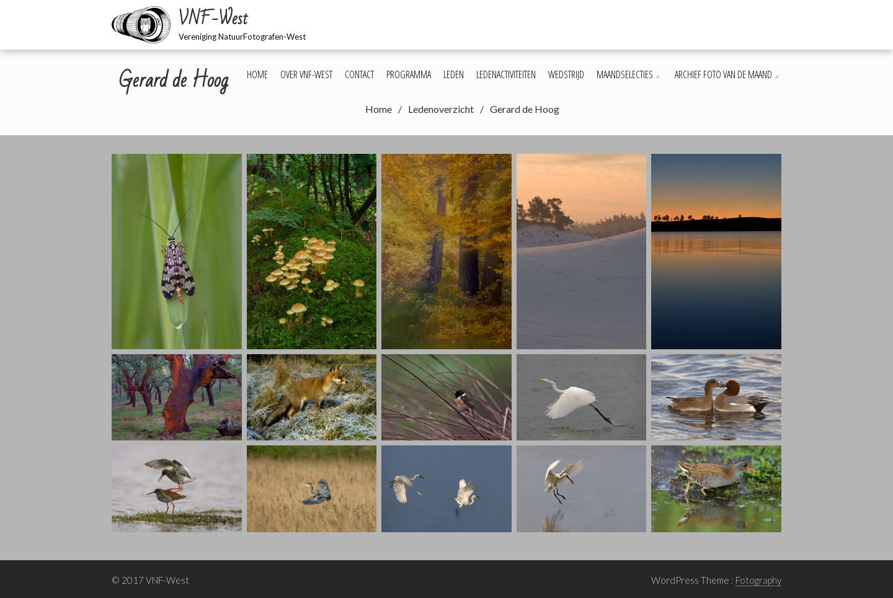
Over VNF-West (306, 74)
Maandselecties (625, 74)
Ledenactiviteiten (506, 74)
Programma (408, 74)
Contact (359, 74)
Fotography (758, 580)
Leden (453, 74)
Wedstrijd (566, 74)
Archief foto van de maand (723, 74)
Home (257, 74)
